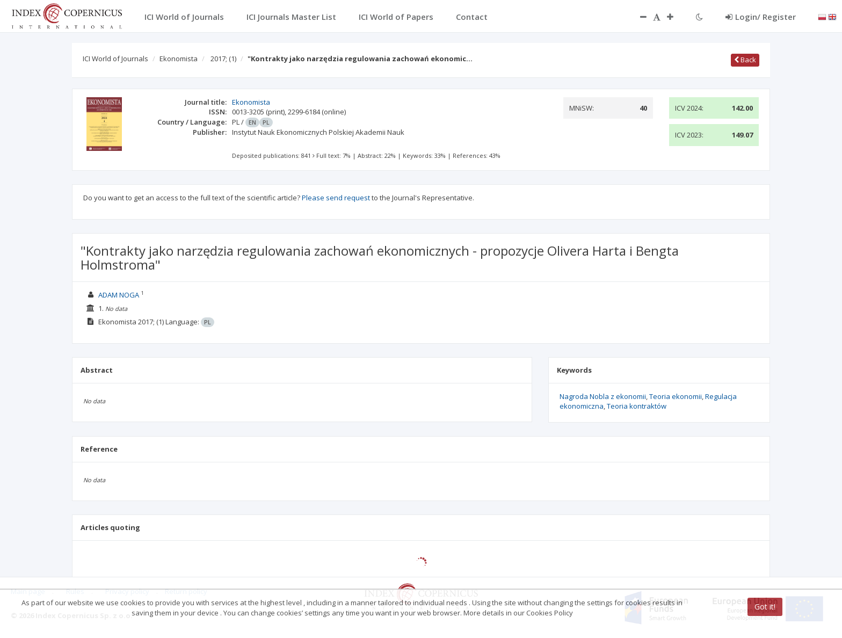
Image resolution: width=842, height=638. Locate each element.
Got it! (764, 606)
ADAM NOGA (118, 295)
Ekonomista (178, 58)
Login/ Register (760, 16)
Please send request (336, 197)
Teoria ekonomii (675, 396)
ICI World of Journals (115, 58)
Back (745, 59)
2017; (223, 58)
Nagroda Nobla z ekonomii (603, 396)
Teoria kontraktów (636, 406)
